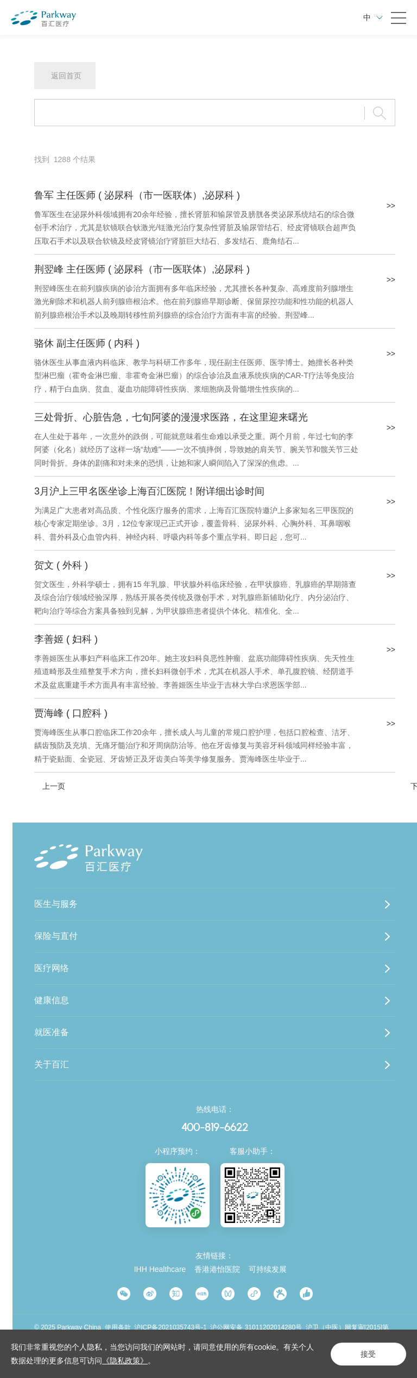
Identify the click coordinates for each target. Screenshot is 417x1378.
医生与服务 (56, 904)
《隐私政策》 (125, 1360)
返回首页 (66, 75)
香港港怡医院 (217, 1269)
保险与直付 (56, 936)
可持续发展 (268, 1269)
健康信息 (51, 1000)
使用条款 (118, 1327)
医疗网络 (51, 968)
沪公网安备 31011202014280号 (256, 1327)
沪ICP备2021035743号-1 (170, 1327)
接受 (368, 1354)
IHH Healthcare (160, 1269)
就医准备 (51, 1032)
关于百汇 (51, 1064)
